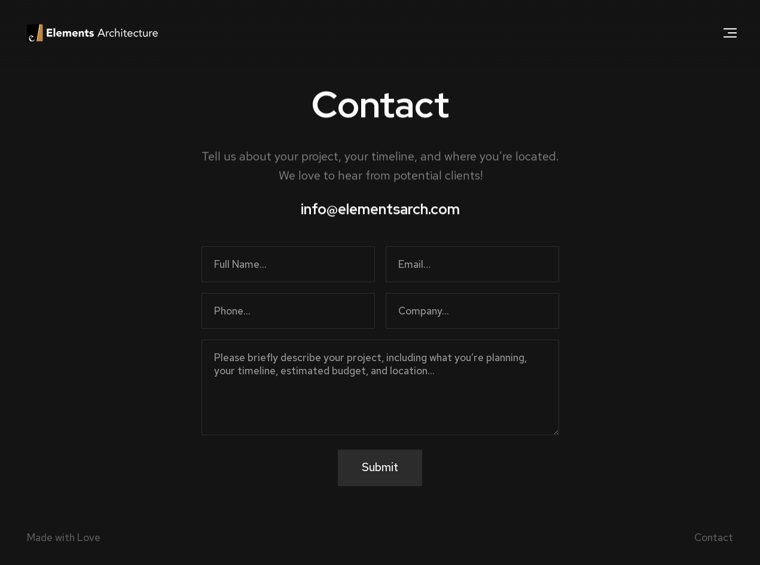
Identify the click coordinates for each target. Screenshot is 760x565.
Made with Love (63, 537)
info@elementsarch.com (380, 209)
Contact (713, 537)
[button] (730, 33)
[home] (92, 33)
